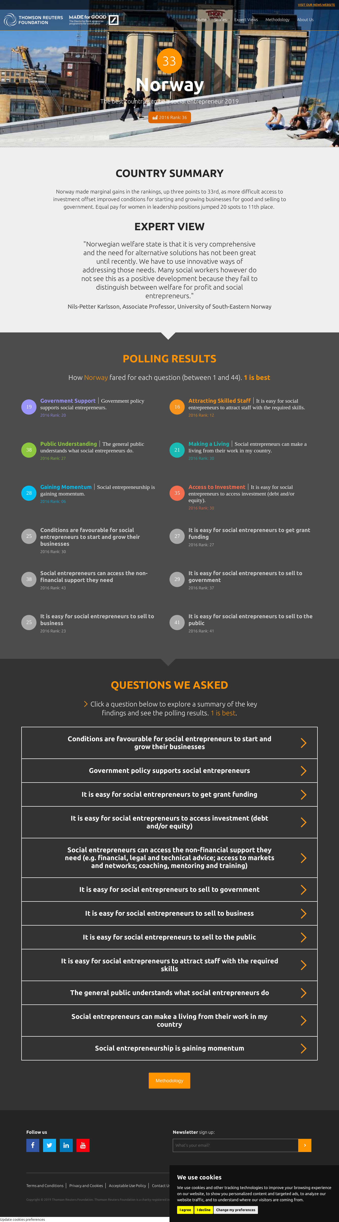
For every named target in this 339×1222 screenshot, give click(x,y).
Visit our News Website (316, 4)
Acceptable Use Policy (127, 1185)
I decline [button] (204, 1210)
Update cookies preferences (22, 1219)
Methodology (278, 19)
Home (201, 19)
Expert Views (246, 19)
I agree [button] (185, 1210)
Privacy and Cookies (86, 1185)
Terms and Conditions (44, 1185)
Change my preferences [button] (235, 1210)
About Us (305, 19)
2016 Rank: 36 (169, 117)
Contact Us (161, 1185)
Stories (220, 19)
